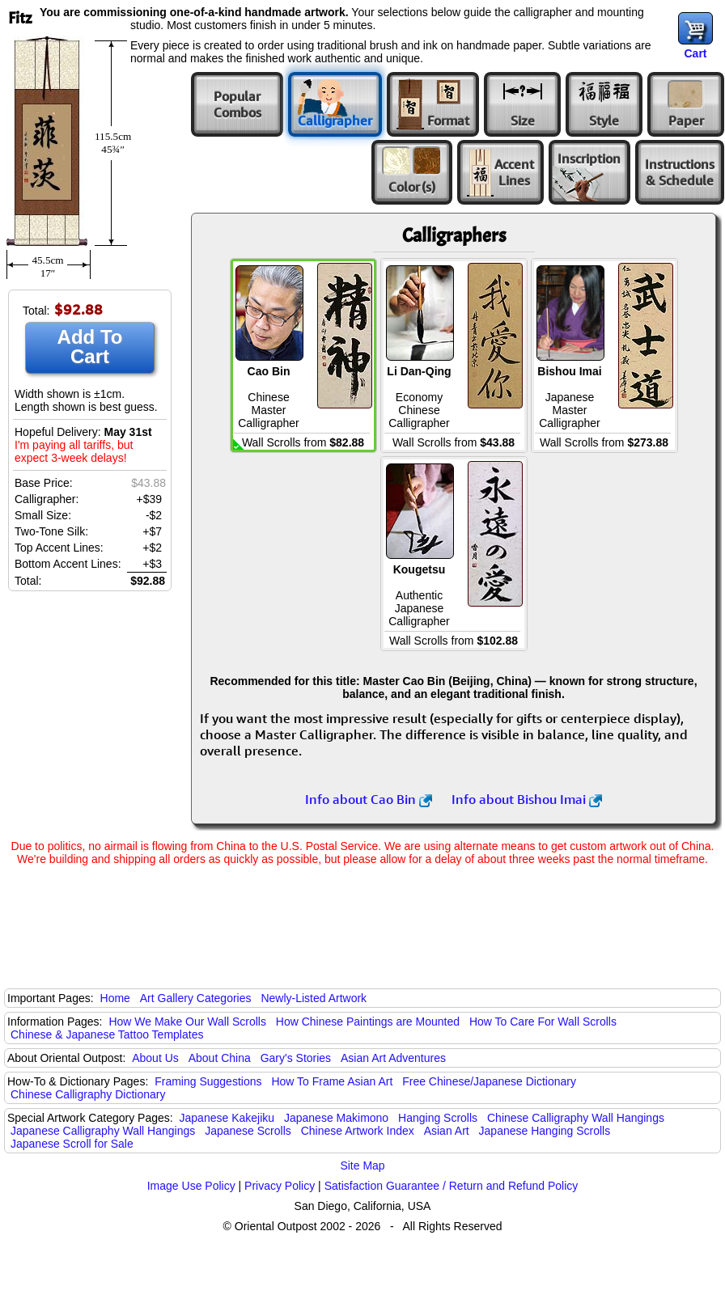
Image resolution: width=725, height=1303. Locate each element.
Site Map (362, 1165)
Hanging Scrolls (437, 1117)
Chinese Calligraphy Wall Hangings (575, 1117)
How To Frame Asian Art (331, 1081)
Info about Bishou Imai (527, 799)
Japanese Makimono (336, 1117)
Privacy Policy (279, 1185)
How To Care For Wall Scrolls (543, 1021)
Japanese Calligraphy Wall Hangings (103, 1130)
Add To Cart (90, 346)
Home (115, 998)
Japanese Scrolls (248, 1130)
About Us (155, 1057)
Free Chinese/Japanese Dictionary (489, 1081)
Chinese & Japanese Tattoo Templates (107, 1034)
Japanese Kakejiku (227, 1117)
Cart (695, 53)
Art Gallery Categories (196, 998)
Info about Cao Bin (368, 799)
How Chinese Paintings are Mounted (368, 1021)
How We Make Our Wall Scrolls (186, 1021)
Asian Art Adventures (393, 1057)
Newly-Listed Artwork (314, 998)
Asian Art (446, 1130)
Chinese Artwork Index (357, 1130)
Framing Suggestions (208, 1081)
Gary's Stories (296, 1057)
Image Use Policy (191, 1185)
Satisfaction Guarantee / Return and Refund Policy (451, 1185)
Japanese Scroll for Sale (72, 1143)
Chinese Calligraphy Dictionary (88, 1094)
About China (220, 1057)
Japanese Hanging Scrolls (545, 1130)
